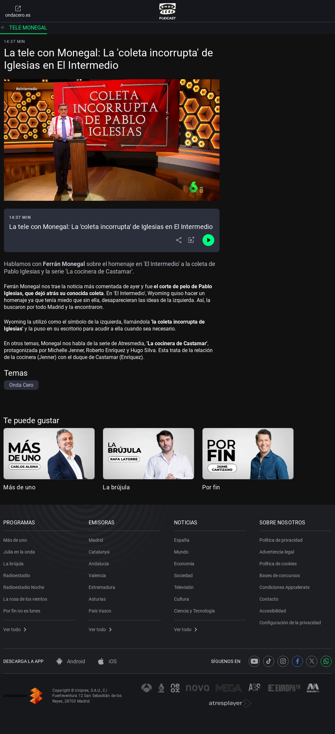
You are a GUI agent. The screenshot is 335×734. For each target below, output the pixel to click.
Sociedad (183, 575)
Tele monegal (23, 28)
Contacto (268, 599)
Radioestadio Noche (23, 587)
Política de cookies (278, 563)
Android (71, 661)
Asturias (97, 599)
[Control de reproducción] (208, 240)
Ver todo (14, 629)
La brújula (116, 487)
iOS (107, 661)
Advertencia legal (276, 552)
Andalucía (99, 563)
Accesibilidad (272, 610)
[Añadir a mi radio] (191, 240)
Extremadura (102, 587)
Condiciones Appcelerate (284, 587)
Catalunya (99, 552)
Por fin (211, 487)
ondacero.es (17, 11)
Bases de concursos (279, 575)
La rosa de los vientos (25, 599)
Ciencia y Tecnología (194, 610)
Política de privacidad (281, 540)
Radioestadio (16, 575)
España (181, 540)
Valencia (97, 575)
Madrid (96, 540)
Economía (184, 563)
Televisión (184, 587)
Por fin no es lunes (21, 610)
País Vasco (100, 610)
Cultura (181, 599)
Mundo (181, 552)
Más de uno (19, 487)
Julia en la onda (19, 552)
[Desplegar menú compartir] (178, 240)
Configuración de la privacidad (290, 622)
